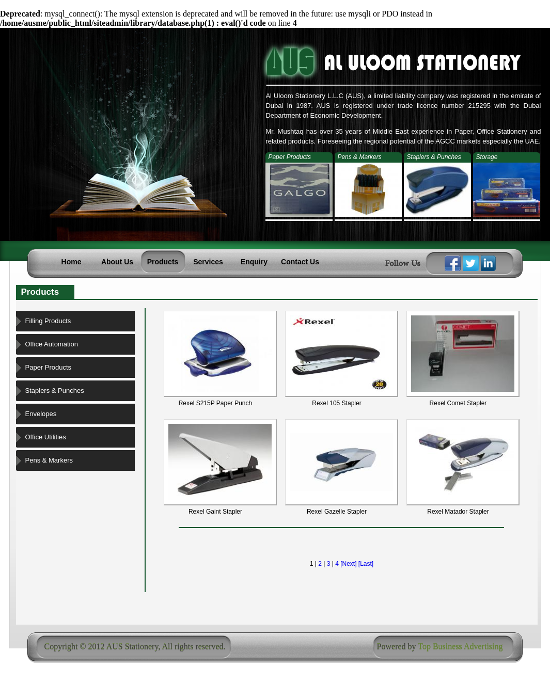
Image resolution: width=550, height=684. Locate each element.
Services (208, 262)
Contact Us (300, 262)
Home (71, 262)
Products (163, 262)
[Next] (348, 563)
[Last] (365, 563)
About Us (117, 262)
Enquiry (254, 262)
